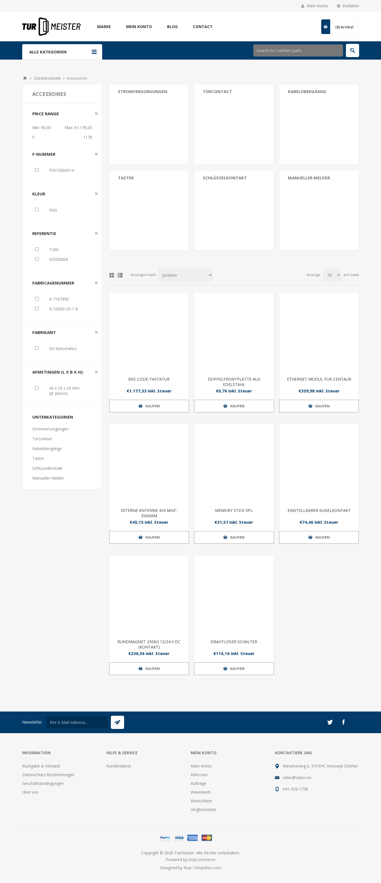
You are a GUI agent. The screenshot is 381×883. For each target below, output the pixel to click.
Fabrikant (44, 332)
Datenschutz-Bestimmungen (48, 774)
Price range (45, 113)
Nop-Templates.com (202, 867)
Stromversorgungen (142, 91)
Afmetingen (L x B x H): (58, 372)
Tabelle (111, 275)
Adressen (199, 774)
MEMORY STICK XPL (234, 510)
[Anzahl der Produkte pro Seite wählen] (332, 275)
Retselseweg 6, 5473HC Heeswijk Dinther (320, 766)
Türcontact (217, 91)
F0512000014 (61, 170)
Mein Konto (317, 5)
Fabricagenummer (53, 283)
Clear (96, 113)
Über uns (30, 792)
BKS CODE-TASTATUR (149, 379)
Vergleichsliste (203, 809)
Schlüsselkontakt (225, 177)
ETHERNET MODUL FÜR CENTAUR (319, 379)
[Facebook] (343, 722)
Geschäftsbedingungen (43, 783)
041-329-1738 (295, 789)
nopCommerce (202, 859)
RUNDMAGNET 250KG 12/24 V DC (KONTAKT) (149, 644)
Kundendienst (118, 766)
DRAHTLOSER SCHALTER (234, 641)
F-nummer (43, 154)
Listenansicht (120, 275)
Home (25, 78)
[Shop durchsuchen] (298, 50)
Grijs (53, 210)
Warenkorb (201, 792)
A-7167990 (59, 299)
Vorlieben (350, 5)
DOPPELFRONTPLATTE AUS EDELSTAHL (234, 381)
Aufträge (198, 783)
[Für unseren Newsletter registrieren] (77, 722)
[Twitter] (329, 722)
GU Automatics (63, 348)
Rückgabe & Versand (41, 766)
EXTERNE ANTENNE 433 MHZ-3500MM (149, 513)
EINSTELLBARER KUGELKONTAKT (319, 510)
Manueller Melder (309, 177)
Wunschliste (201, 800)
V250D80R (58, 259)
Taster (126, 177)
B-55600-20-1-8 (63, 308)
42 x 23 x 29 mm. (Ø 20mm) (64, 390)
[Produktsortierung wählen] (185, 275)
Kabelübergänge (307, 91)
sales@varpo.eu (297, 777)
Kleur (38, 194)
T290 (53, 249)
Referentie (44, 233)
